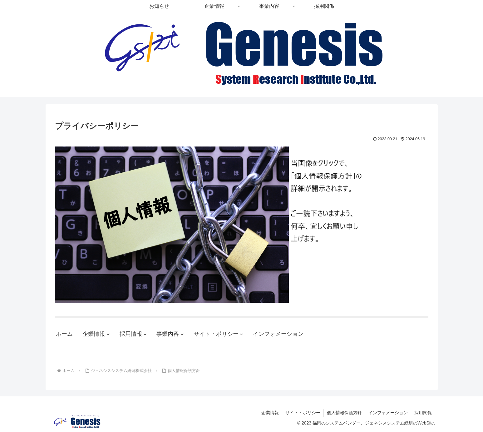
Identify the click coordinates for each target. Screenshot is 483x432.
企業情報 (270, 412)
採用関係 (423, 412)
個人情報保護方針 (344, 412)
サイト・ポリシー (302, 412)
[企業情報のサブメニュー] (108, 334)
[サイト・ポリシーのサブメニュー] (241, 334)
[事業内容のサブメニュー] (182, 334)
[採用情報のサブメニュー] (145, 334)
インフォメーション (388, 412)
